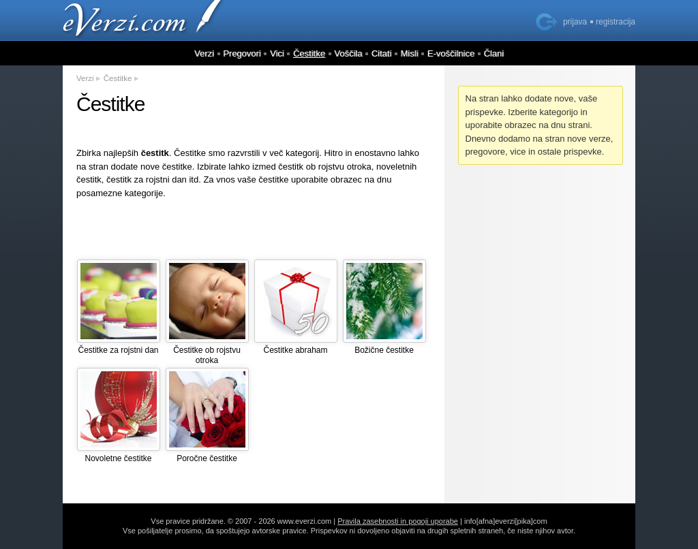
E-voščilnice (450, 53)
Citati (381, 53)
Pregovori (242, 53)
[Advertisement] (253, 228)
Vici (277, 53)
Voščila (348, 53)
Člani (493, 53)
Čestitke (309, 53)
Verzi (204, 53)
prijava (575, 22)
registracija (615, 22)
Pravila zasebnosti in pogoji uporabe (397, 521)
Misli (410, 53)
